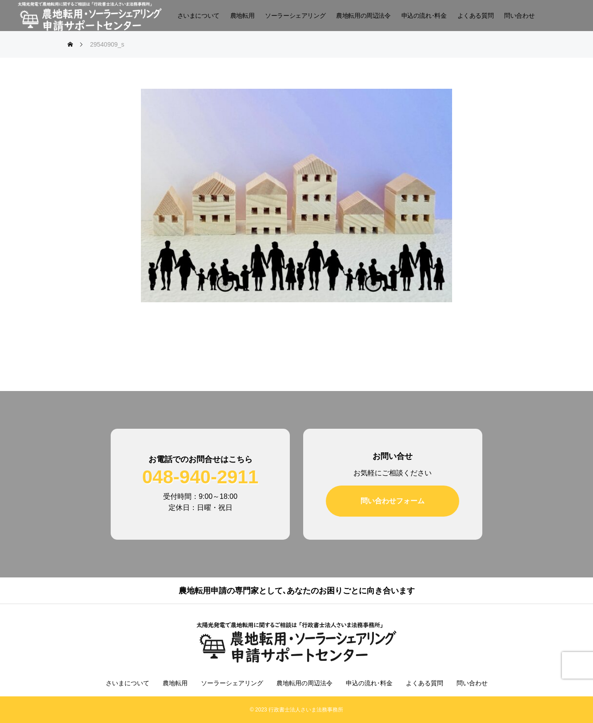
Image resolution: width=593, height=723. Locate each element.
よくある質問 (475, 15)
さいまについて (198, 15)
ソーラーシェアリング (295, 15)
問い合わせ (519, 15)
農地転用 (242, 15)
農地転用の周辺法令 (363, 15)
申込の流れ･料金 (424, 15)
